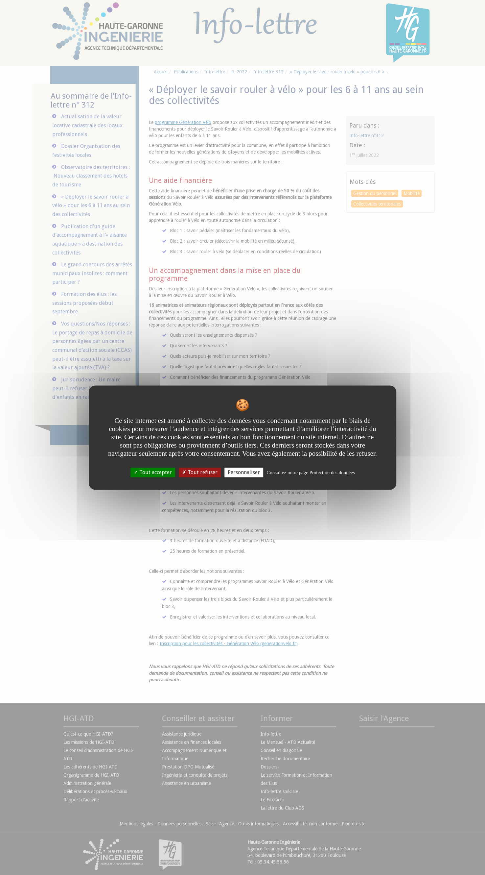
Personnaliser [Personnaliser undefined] (244, 472)
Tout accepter (153, 472)
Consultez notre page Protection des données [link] (310, 472)
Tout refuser (200, 472)
